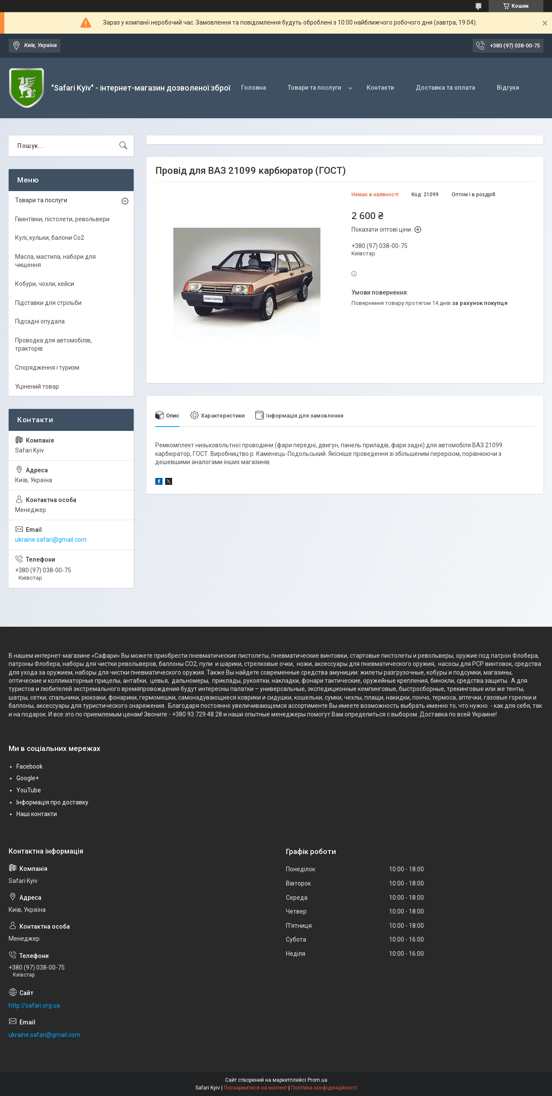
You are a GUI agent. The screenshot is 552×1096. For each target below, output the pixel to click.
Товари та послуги (314, 87)
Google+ (27, 778)
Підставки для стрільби (48, 302)
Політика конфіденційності (324, 1088)
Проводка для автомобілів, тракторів (53, 344)
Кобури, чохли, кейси (44, 283)
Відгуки (508, 87)
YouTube (28, 790)
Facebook (29, 766)
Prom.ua (317, 1080)
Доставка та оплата (445, 87)
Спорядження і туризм (47, 367)
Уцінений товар (37, 386)
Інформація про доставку (52, 802)
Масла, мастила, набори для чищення (55, 261)
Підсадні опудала (40, 321)
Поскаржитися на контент (255, 1088)
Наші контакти (36, 813)
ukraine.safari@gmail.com (51, 539)
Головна (253, 87)
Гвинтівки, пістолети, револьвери (62, 219)
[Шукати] (123, 145)
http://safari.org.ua (34, 1005)
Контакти (380, 87)
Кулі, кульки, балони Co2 (49, 237)
